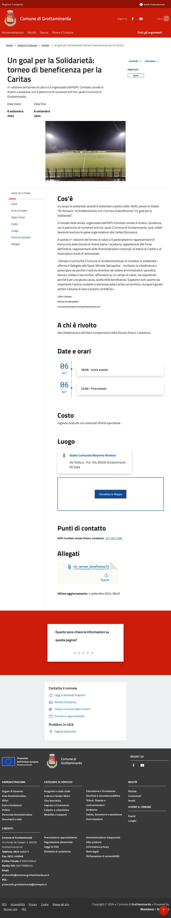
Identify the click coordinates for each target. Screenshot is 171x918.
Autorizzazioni (94, 819)
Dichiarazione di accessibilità (102, 856)
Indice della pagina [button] (21, 193)
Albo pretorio (94, 842)
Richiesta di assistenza (57, 851)
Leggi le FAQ (51, 847)
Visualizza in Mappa (110, 494)
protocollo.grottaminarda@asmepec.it (24, 884)
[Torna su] (163, 910)
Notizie (132, 791)
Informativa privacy (97, 847)
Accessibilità (18, 904)
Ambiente (91, 810)
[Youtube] (135, 18)
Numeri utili (10, 909)
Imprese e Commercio (56, 805)
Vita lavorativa (52, 801)
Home (9, 45)
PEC (24, 909)
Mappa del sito (61, 904)
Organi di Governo (12, 791)
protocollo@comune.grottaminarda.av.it (25, 875)
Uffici (5, 801)
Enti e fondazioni (12, 805)
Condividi (135, 61)
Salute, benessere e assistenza (104, 814)
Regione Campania (12, 4)
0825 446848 (15, 856)
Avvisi (131, 801)
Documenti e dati (12, 819)
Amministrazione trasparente (103, 837)
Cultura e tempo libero (57, 796)
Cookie (45, 904)
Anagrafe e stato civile (57, 791)
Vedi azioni (152, 61)
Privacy (33, 904)
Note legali (92, 851)
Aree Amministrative (14, 796)
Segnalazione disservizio (58, 842)
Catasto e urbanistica (56, 810)
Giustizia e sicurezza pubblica (103, 796)
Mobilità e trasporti (55, 815)
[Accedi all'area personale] (152, 4)
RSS (4, 904)
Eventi (45, 45)
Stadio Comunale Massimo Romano (92, 455)
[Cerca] (165, 19)
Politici (6, 810)
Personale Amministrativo (17, 815)
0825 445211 (21, 852)
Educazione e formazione (100, 791)
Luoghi (132, 821)
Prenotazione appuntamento (60, 837)
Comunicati (134, 796)
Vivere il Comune (28, 45)
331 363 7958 (114, 538)
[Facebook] (127, 18)
